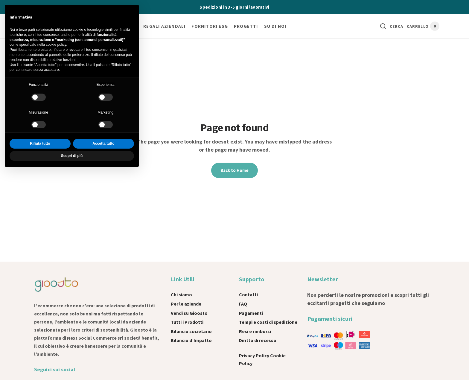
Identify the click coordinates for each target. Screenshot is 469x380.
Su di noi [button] (275, 26)
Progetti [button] (246, 26)
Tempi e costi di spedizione (268, 322)
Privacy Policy (254, 355)
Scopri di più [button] (72, 156)
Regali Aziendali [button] (164, 26)
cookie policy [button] (56, 44)
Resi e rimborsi (255, 331)
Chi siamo (181, 294)
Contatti (248, 294)
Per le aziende (186, 304)
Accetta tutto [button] (103, 143)
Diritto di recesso (257, 340)
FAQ (243, 304)
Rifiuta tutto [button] (40, 143)
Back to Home (234, 170)
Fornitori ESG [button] (209, 26)
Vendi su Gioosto (189, 313)
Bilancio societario (191, 331)
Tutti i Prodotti (187, 322)
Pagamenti (251, 313)
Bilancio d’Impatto (191, 340)
